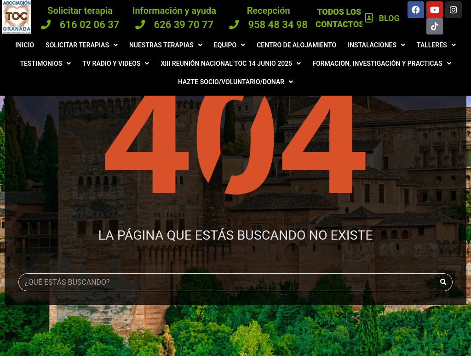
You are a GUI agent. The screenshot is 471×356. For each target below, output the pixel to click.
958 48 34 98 (278, 24)
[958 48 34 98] (234, 24)
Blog (389, 18)
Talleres (436, 45)
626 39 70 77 (184, 24)
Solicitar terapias (82, 45)
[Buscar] (443, 282)
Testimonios (45, 63)
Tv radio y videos (115, 63)
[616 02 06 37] (46, 24)
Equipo (229, 45)
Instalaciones (376, 45)
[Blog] (369, 18)
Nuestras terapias (165, 45)
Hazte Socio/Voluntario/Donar (235, 82)
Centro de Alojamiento (296, 45)
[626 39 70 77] (140, 24)
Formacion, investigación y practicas (381, 63)
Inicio (24, 45)
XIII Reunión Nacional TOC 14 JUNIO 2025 (231, 63)
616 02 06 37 (90, 24)
